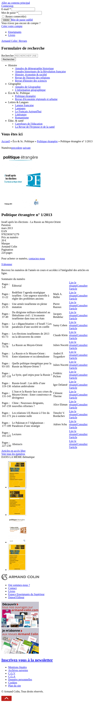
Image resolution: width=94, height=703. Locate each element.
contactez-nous (36, 258)
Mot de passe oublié (22, 19)
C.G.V (11, 673)
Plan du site (14, 685)
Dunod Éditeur (16, 597)
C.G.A (11, 676)
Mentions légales (17, 667)
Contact (12, 588)
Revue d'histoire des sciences (31, 80)
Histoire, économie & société (31, 74)
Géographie (14, 83)
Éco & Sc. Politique (19, 93)
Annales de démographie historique (34, 68)
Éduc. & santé (16, 120)
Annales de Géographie (28, 86)
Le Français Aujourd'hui (28, 111)
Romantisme (22, 117)
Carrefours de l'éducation (28, 123)
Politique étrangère (25, 96)
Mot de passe (9, 12)
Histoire (12, 65)
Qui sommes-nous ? (19, 585)
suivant (27, 147)
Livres (11, 35)
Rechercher (8, 55)
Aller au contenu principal (15, 2)
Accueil (5, 141)
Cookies (12, 682)
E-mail (6, 9)
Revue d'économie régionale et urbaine (36, 99)
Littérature (21, 114)
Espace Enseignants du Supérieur (26, 594)
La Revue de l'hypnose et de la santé (35, 126)
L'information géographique (30, 89)
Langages (20, 108)
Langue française (24, 105)
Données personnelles (20, 679)
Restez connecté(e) (15, 16)
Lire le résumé (73, 284)
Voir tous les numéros (13, 453)
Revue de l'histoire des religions (32, 77)
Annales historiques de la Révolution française (40, 71)
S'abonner (6, 264)
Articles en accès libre (13, 450)
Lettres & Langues (18, 102)
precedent (16, 147)
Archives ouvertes (18, 670)
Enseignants (14, 32)
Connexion (7, 5)
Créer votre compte (12, 26)
